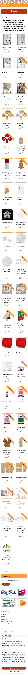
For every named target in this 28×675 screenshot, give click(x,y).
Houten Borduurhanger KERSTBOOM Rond (21, 298)
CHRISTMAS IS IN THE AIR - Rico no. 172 (7, 72)
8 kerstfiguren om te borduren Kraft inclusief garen (7, 199)
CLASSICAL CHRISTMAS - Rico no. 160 (7, 98)
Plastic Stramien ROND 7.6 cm (7, 247)
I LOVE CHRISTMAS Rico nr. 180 (21, 48)
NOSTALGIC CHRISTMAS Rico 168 (21, 72)
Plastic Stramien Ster (7, 222)
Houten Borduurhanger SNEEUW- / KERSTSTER (7, 299)
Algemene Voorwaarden (6, 621)
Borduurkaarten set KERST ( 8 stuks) (7, 502)
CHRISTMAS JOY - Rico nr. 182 (7, 48)
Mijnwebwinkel (17, 672)
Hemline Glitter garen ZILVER (7, 428)
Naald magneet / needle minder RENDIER (7, 452)
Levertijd (3, 616)
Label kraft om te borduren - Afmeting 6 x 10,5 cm (21, 148)
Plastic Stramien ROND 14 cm (7, 270)
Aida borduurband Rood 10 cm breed (21, 352)
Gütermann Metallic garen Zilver (21, 451)
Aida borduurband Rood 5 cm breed (7, 352)
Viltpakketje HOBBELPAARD (21, 375)
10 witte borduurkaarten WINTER (7, 528)
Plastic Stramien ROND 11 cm (21, 247)
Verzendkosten (4, 614)
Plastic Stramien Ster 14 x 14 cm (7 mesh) (21, 223)
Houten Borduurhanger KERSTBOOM (7, 325)
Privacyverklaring (5, 623)
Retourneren (4, 619)
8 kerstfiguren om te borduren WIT (21, 198)
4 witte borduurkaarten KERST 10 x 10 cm (21, 503)
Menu (14, 11)
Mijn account (5, 6)
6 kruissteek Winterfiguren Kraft (21, 476)
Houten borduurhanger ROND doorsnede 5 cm (7, 558)
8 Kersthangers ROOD (7, 147)
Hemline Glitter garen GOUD (21, 400)
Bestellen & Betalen (5, 618)
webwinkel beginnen (22, 669)
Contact (2, 628)
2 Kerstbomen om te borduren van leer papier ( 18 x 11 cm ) (21, 173)
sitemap (13, 669)
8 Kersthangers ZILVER (21, 124)
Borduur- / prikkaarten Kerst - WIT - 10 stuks (21, 271)
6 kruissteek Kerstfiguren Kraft (7, 476)
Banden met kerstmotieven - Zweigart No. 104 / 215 (21, 98)
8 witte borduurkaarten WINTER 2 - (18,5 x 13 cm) (21, 529)
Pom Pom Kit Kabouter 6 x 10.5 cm (7, 401)
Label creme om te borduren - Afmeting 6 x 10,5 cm (7, 173)
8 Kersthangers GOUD (7, 124)
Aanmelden (6, 584)
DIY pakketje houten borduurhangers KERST (21, 325)
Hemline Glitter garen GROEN (21, 428)
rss (16, 669)
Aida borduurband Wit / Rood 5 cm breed (7, 376)
